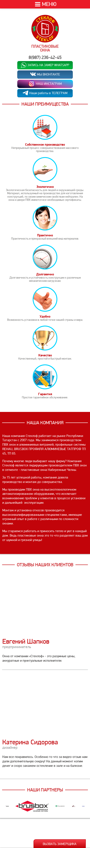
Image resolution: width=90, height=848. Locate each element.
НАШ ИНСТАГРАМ (45, 83)
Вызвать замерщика (60, 844)
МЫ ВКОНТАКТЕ (45, 74)
